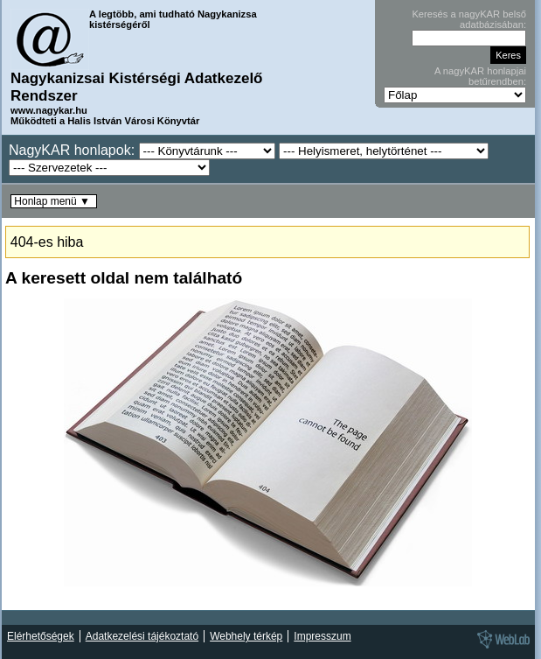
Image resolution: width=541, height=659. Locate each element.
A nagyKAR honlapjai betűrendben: (480, 76)
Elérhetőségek (40, 636)
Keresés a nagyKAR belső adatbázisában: (469, 19)
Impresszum (322, 636)
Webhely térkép (246, 636)
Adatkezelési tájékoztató (142, 636)
